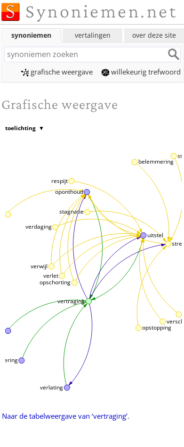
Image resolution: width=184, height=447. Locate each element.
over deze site (154, 35)
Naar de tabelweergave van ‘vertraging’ (65, 416)
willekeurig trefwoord (141, 71)
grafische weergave (57, 71)
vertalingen (93, 35)
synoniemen (31, 35)
